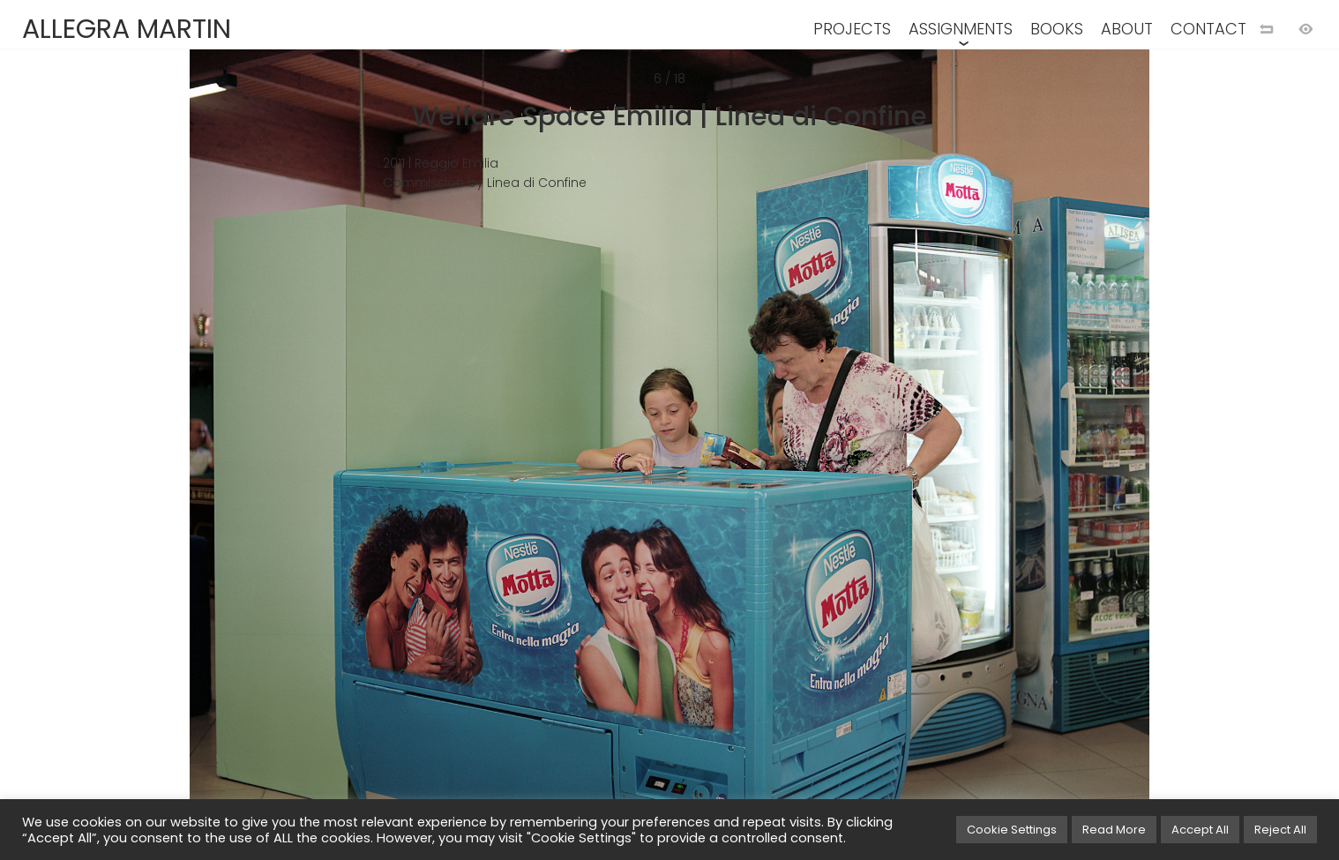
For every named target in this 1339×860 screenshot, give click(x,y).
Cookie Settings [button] (1012, 829)
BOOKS (1056, 29)
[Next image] (1004, 458)
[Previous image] (335, 458)
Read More (1114, 829)
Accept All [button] (1200, 829)
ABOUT (1127, 29)
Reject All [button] (1280, 829)
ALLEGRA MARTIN (126, 29)
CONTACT (1208, 29)
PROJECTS (852, 29)
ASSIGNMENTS (961, 29)
